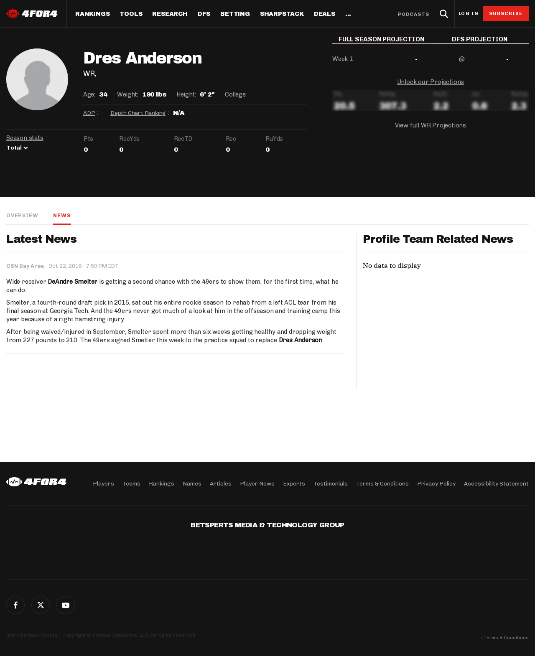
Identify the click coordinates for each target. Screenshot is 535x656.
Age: (89, 94)
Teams (131, 483)
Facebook (15, 605)
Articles (221, 483)
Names (192, 483)
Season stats (24, 138)
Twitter (40, 605)
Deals (324, 14)
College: (236, 94)
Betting (235, 14)
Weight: (127, 94)
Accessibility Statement (496, 483)
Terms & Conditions (382, 483)
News (62, 215)
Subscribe (506, 13)
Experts (294, 483)
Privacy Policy (436, 483)
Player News (257, 483)
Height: (186, 94)
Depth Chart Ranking (138, 113)
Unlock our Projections (430, 88)
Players (103, 483)
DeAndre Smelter (72, 281)
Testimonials (330, 483)
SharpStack (282, 14)
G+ (65, 605)
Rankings (92, 14)
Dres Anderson (300, 340)
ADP (89, 113)
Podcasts (414, 14)
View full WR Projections (430, 131)
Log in (469, 13)
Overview (22, 215)
